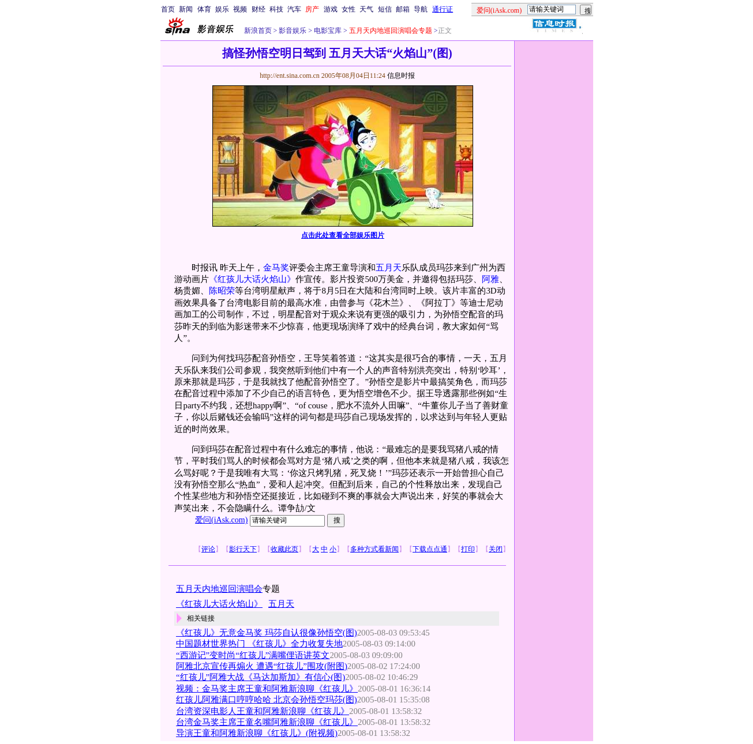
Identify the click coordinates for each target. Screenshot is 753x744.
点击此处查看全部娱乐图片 (342, 235)
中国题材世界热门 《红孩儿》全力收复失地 (259, 643)
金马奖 (276, 267)
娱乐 (222, 9)
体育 (204, 9)
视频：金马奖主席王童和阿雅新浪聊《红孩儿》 (267, 688)
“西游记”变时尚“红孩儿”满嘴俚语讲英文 (252, 655)
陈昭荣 (222, 290)
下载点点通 (430, 549)
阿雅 (490, 279)
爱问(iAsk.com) (221, 520)
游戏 (331, 9)
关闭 (496, 549)
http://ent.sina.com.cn (290, 76)
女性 (348, 9)
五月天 (389, 267)
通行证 (442, 9)
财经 (258, 9)
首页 (168, 9)
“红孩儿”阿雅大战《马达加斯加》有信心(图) (260, 677)
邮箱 (403, 9)
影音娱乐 (292, 31)
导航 (421, 9)
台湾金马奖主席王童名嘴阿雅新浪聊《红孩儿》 (267, 722)
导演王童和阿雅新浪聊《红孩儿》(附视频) (257, 733)
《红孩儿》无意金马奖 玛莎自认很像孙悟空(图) (266, 632)
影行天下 (243, 549)
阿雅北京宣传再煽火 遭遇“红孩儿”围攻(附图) (261, 666)
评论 (208, 549)
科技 (276, 9)
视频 (240, 9)
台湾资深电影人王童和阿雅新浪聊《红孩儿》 (262, 711)
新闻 (186, 9)
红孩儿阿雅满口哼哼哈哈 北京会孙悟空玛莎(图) (266, 699)
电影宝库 (327, 31)
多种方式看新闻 (374, 549)
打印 (468, 549)
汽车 (294, 9)
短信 (385, 9)
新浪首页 (258, 31)
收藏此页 (284, 549)
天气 (366, 9)
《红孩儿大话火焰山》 (252, 279)
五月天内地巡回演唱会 (219, 588)
